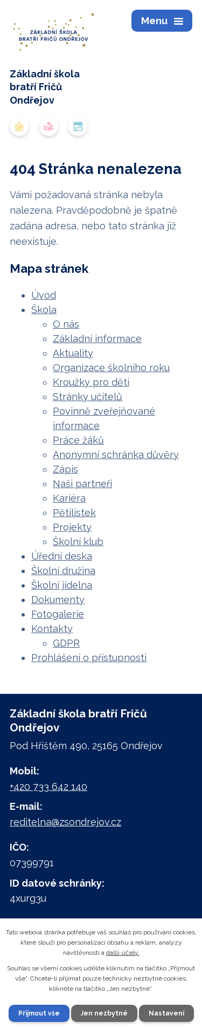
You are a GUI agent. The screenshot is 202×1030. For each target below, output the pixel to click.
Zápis (65, 469)
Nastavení (166, 1013)
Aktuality (73, 353)
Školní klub (78, 541)
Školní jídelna (61, 585)
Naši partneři (82, 483)
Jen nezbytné (104, 1013)
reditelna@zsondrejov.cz (65, 822)
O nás (66, 324)
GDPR (66, 643)
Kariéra (69, 498)
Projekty (72, 527)
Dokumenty (58, 599)
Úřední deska (61, 556)
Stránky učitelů (87, 396)
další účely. (123, 952)
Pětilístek (74, 512)
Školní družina (63, 570)
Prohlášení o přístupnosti (89, 657)
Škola (44, 309)
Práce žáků (78, 440)
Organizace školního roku (111, 367)
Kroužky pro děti (91, 382)
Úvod (43, 295)
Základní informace (97, 338)
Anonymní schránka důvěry (116, 454)
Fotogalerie (57, 614)
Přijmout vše (39, 1013)
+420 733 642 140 (48, 786)
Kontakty (52, 628)
